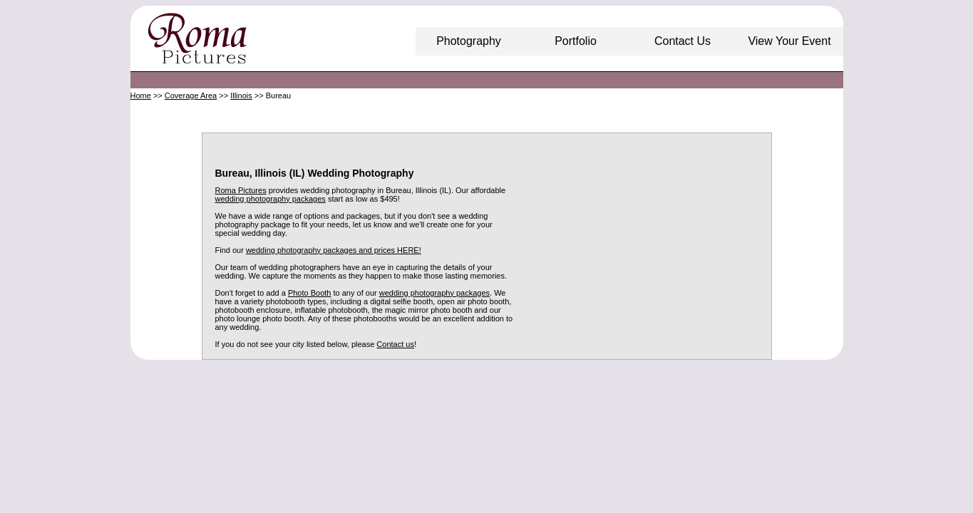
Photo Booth (309, 293)
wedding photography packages (270, 199)
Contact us (395, 344)
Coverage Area (191, 95)
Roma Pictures (241, 190)
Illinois (241, 95)
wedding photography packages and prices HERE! (333, 250)
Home (140, 95)
